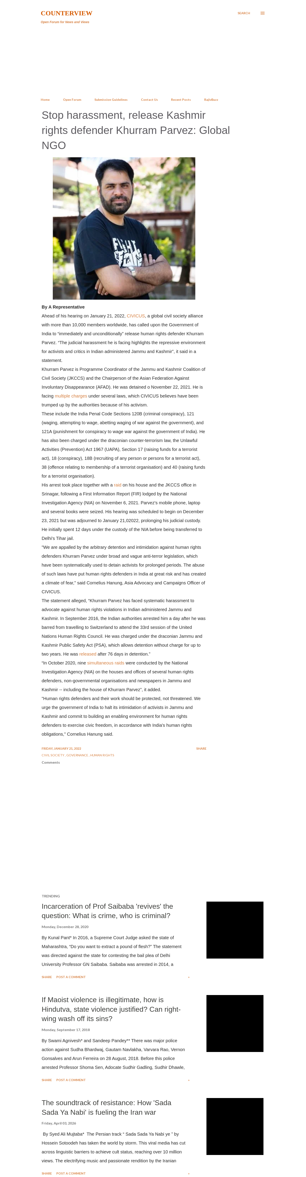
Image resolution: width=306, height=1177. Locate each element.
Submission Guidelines (111, 99)
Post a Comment (71, 977)
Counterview (66, 13)
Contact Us (149, 99)
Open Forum (72, 99)
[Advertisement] (153, 61)
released (87, 654)
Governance (77, 755)
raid (117, 485)
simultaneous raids (105, 662)
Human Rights (102, 755)
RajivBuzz (211, 99)
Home (45, 99)
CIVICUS (136, 315)
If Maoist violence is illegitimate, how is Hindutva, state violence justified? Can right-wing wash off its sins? (111, 1009)
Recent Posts (181, 99)
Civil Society (53, 755)
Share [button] (201, 748)
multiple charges (71, 396)
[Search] (244, 13)
